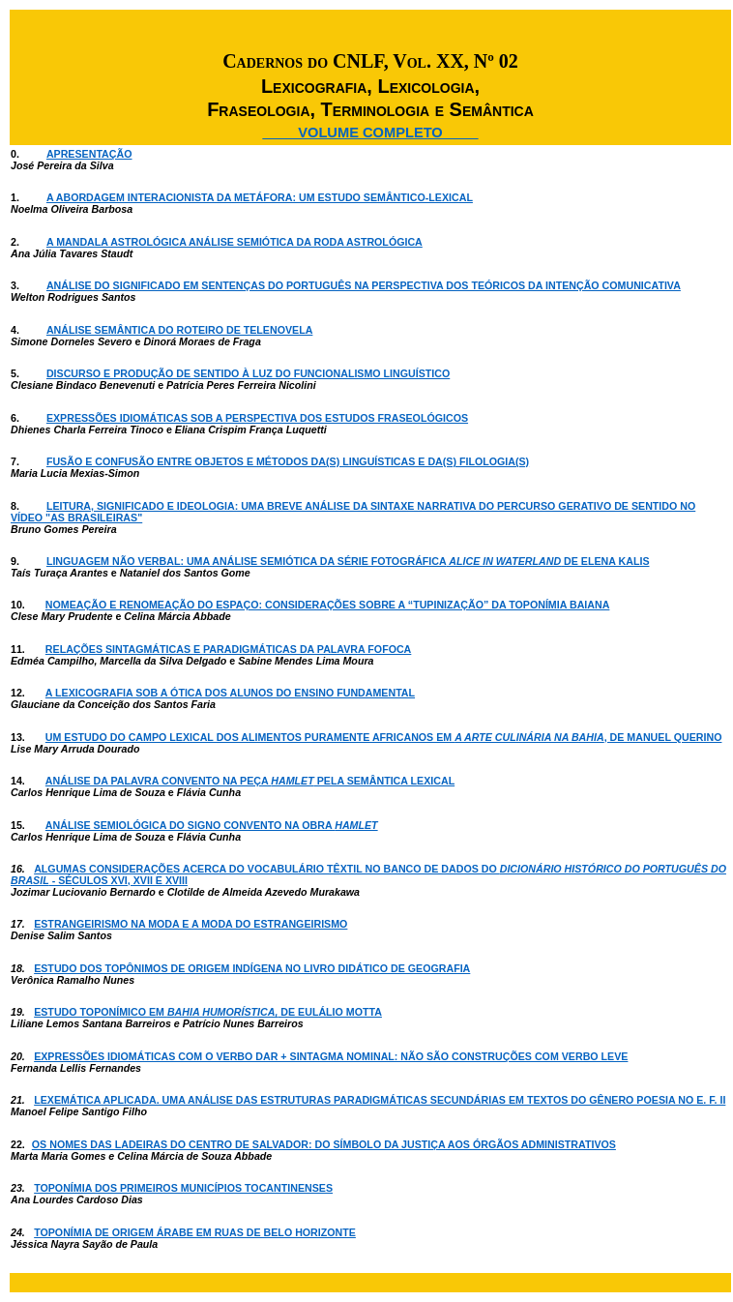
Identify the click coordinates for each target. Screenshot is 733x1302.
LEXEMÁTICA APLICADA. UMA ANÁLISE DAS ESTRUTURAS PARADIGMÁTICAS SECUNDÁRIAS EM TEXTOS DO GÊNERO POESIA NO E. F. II (379, 1100)
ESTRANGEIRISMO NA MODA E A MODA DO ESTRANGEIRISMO (190, 924)
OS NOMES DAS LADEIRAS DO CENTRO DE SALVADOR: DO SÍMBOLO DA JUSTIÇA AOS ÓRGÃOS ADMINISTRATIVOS (324, 1144)
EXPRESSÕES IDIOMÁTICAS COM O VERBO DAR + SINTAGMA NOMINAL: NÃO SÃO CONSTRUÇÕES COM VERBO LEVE (331, 1056)
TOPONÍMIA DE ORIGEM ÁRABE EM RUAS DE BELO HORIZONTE (195, 1232)
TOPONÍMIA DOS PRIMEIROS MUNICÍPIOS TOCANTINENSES (183, 1188)
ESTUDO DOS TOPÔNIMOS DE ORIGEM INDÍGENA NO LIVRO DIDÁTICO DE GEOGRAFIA (252, 968)
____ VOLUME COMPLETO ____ (371, 132)
